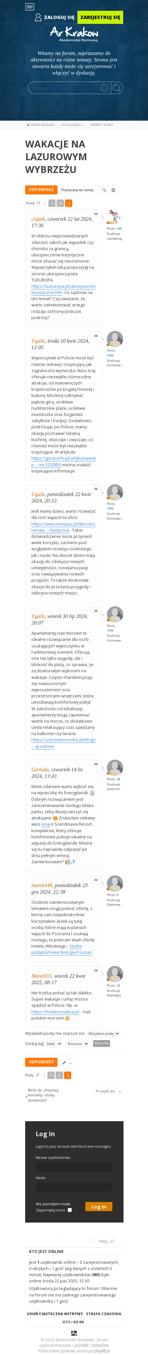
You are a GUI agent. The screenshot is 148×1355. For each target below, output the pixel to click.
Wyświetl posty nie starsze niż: (73, 1034)
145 (119, 228)
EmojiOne (100, 1345)
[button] (45, 203)
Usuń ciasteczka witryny (55, 1313)
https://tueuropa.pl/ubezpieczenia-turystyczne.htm (66, 289)
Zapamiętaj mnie (54, 1210)
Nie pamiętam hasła (53, 1203)
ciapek (38, 219)
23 (118, 985)
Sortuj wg (44, 1044)
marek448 (41, 885)
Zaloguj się (59, 17)
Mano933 (41, 976)
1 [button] (52, 203)
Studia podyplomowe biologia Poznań (61, 949)
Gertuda (40, 769)
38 (118, 779)
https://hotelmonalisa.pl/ (55, 1012)
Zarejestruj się (100, 17)
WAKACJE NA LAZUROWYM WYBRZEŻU (56, 156)
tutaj (45, 824)
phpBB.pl (102, 1351)
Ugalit (38, 341)
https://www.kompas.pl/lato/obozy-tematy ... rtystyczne (66, 527)
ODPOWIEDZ (41, 189)
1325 (110, 355)
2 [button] (60, 203)
